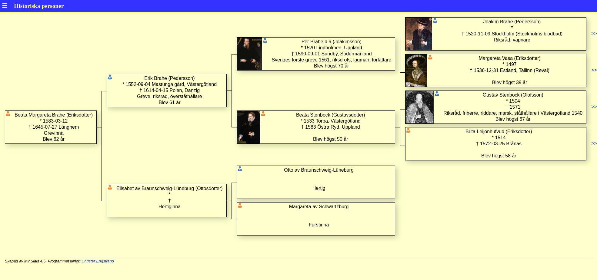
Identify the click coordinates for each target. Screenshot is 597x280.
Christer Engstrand (98, 261)
